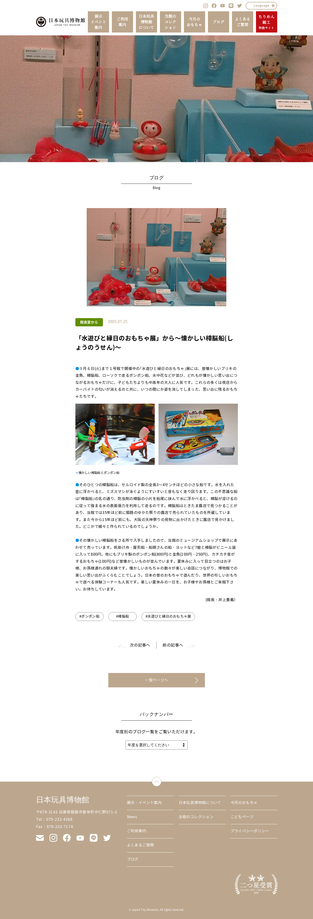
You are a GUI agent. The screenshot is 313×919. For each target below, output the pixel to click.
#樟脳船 (122, 616)
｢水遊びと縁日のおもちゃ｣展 (165, 368)
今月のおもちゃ (194, 21)
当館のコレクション (170, 22)
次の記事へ (140, 645)
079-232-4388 (59, 819)
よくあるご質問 (242, 21)
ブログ (218, 22)
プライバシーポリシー (250, 831)
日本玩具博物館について (146, 22)
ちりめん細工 (266, 22)
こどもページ (242, 817)
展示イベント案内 (98, 22)
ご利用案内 (122, 21)
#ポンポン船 (89, 616)
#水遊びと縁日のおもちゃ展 (168, 616)
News (132, 817)
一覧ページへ (156, 680)
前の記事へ (173, 645)
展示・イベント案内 (144, 802)
